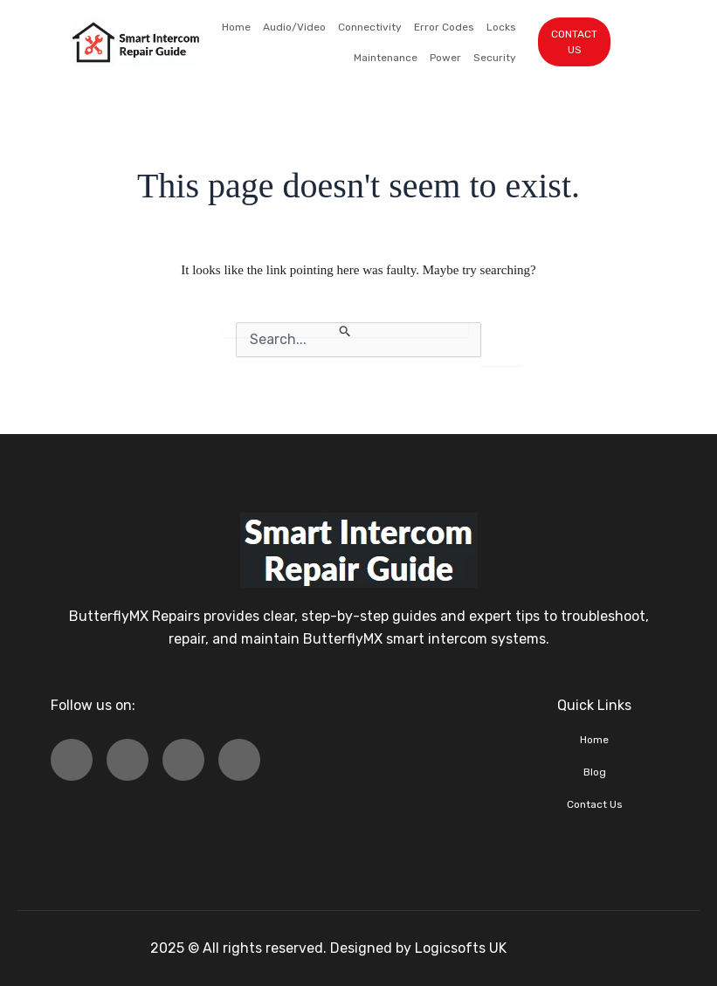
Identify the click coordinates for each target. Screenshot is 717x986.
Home (236, 27)
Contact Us (595, 804)
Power (445, 58)
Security (494, 58)
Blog (594, 772)
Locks (501, 27)
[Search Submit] (345, 330)
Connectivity (370, 27)
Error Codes (444, 27)
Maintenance (385, 58)
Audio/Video (294, 27)
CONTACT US (574, 42)
